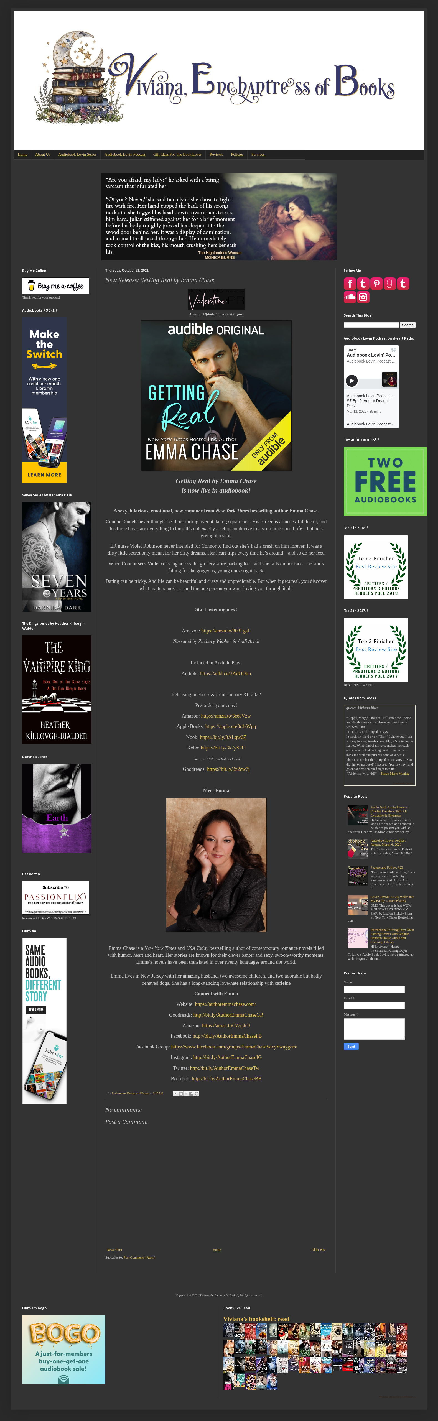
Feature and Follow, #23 (387, 867)
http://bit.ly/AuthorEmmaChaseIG (227, 1057)
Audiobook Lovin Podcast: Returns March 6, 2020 (388, 842)
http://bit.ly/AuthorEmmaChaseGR (228, 1015)
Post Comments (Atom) (139, 1257)
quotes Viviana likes (362, 708)
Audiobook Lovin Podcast (125, 154)
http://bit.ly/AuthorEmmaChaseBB (227, 1078)
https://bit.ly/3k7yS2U (223, 748)
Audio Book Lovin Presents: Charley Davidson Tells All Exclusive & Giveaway (390, 811)
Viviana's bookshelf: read (256, 1318)
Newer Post (114, 1250)
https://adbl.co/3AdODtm (225, 673)
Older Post (319, 1250)
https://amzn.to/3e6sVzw (226, 716)
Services (257, 154)
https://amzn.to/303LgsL (226, 631)
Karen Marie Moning (395, 773)
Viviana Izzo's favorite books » (397, 1396)
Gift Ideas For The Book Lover (177, 154)
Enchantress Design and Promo (131, 1093)
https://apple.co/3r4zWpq (230, 726)
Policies (237, 154)
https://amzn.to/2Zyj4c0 (226, 1025)
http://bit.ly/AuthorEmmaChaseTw (224, 1068)
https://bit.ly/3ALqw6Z (223, 737)
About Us (42, 154)
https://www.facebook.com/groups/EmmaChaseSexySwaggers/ (234, 1047)
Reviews (216, 154)
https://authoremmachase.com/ (225, 1004)
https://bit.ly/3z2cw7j (228, 769)
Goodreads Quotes (403, 783)
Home (22, 154)
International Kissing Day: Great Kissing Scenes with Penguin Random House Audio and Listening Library (392, 936)
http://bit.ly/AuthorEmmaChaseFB (227, 1036)
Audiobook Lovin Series (77, 154)
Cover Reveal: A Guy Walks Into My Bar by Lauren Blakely (392, 899)
